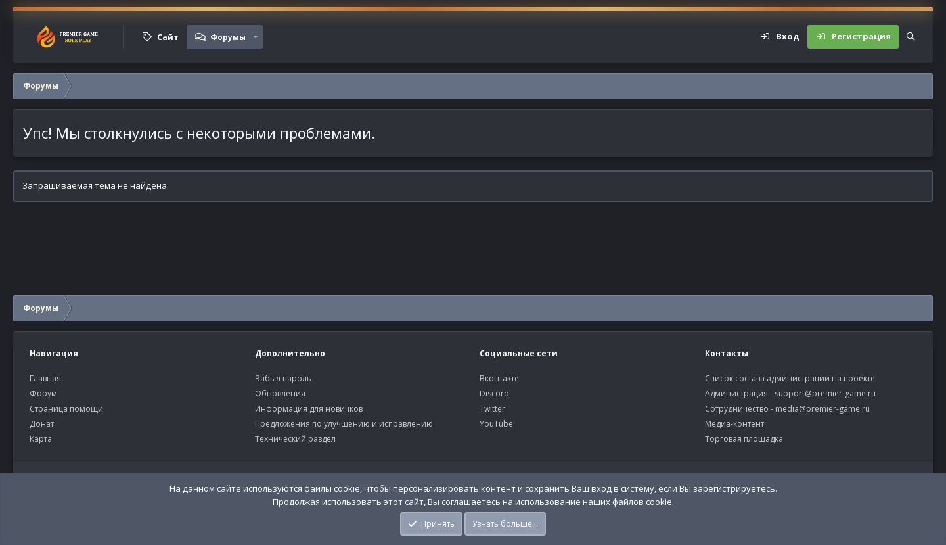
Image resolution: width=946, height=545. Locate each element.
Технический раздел (295, 438)
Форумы (228, 37)
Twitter (492, 408)
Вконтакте (499, 378)
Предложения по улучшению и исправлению (344, 423)
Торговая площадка (744, 438)
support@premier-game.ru (825, 393)
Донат (42, 423)
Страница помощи (66, 408)
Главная (45, 378)
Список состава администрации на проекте (790, 378)
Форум (43, 393)
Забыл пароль (283, 378)
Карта (41, 438)
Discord (494, 393)
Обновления (280, 393)
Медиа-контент (734, 423)
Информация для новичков (309, 408)
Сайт (168, 37)
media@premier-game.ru (822, 408)
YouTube (496, 423)
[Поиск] (911, 37)
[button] (255, 37)
